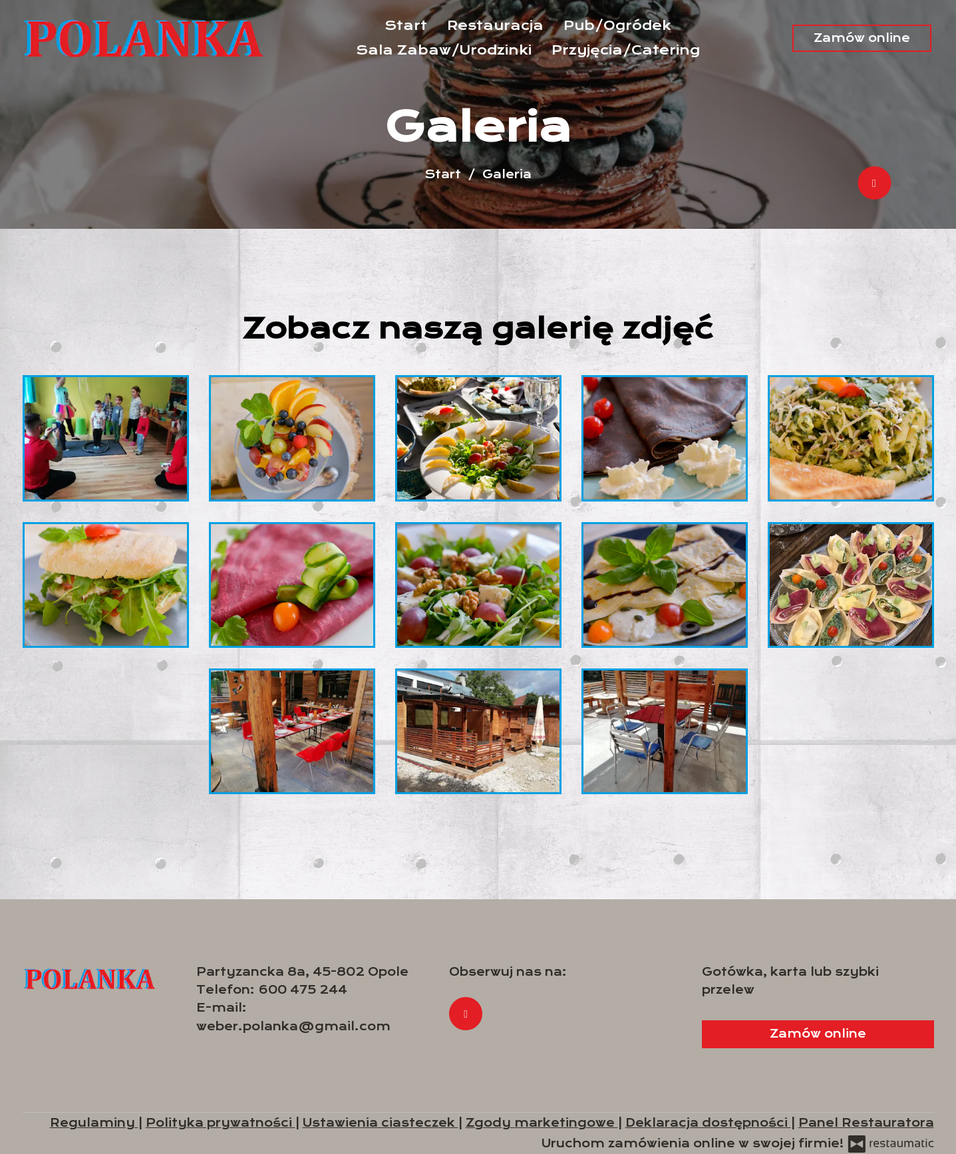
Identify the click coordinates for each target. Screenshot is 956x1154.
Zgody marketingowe (542, 1122)
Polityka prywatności (220, 1122)
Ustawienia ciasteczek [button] (380, 1122)
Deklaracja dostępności (708, 1122)
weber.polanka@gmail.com (293, 1026)
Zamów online (862, 38)
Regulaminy (94, 1122)
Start (406, 25)
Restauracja (495, 25)
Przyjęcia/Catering (626, 50)
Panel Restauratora (866, 1122)
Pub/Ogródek (617, 25)
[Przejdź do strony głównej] (142, 38)
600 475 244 (302, 989)
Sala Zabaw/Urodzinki (444, 50)
